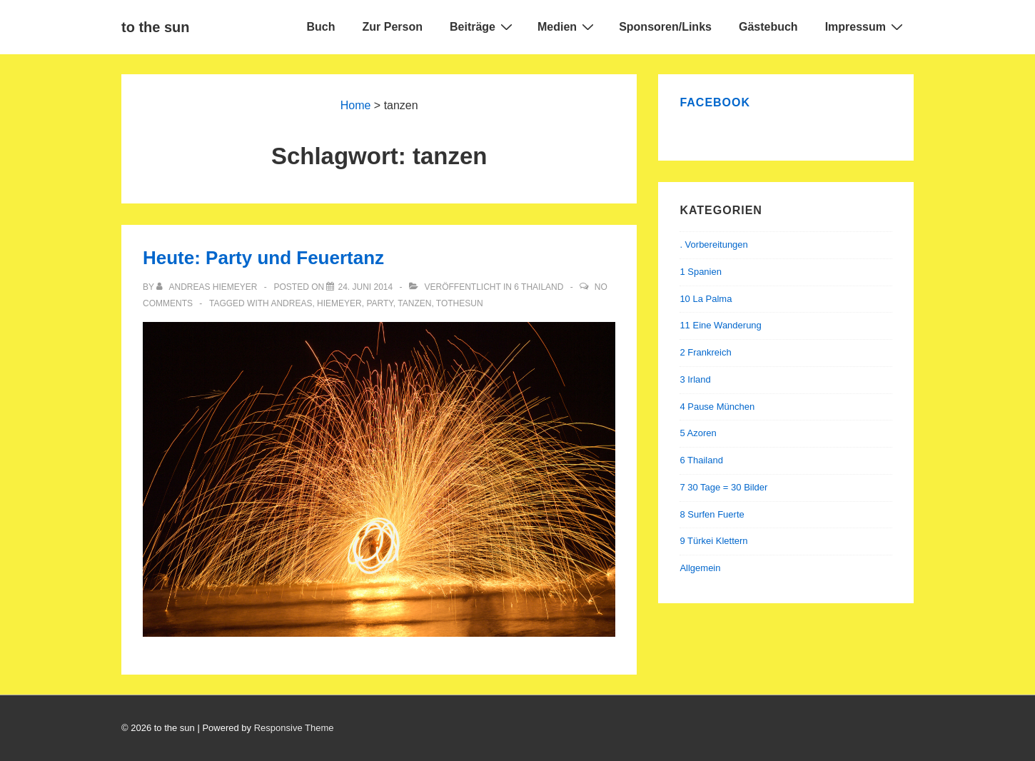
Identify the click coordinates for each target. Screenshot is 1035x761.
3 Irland (695, 379)
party (379, 303)
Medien (567, 26)
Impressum (866, 26)
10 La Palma (706, 298)
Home (355, 105)
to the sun (155, 27)
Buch (321, 27)
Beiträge (483, 26)
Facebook (715, 102)
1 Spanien (701, 271)
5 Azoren (698, 433)
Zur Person (393, 27)
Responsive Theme (294, 727)
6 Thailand (538, 287)
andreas (291, 303)
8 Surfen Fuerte (712, 514)
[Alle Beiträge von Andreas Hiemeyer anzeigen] (208, 287)
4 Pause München (717, 406)
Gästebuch (768, 27)
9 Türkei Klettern (713, 540)
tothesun (459, 303)
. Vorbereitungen (713, 244)
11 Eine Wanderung (720, 325)
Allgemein (700, 568)
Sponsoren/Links (665, 27)
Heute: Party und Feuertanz (263, 257)
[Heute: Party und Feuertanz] (365, 287)
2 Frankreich (705, 352)
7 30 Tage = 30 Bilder (723, 487)
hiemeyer (339, 303)
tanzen (414, 303)
